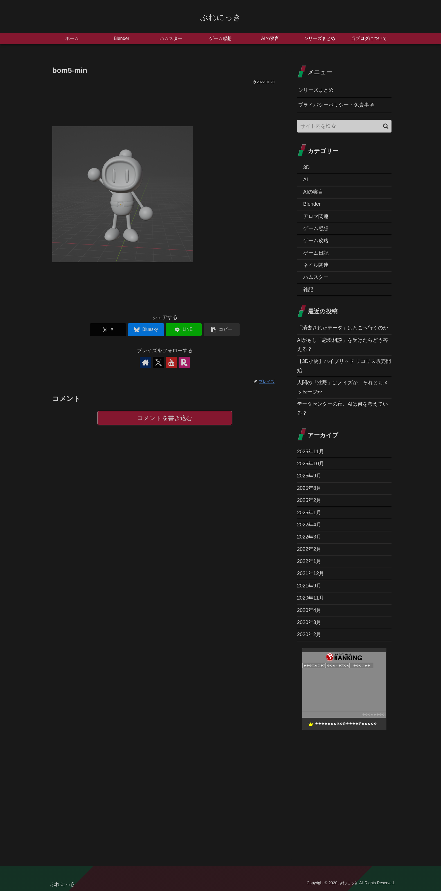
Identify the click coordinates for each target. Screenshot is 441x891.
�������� (373, 714)
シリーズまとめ (316, 90)
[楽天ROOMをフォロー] (184, 362)
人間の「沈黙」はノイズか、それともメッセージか (342, 387)
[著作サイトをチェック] (145, 362)
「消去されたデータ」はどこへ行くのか (342, 328)
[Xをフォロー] (158, 362)
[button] (222, 329)
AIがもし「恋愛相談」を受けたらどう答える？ (342, 344)
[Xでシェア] (108, 329)
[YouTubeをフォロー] (171, 362)
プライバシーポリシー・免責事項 (336, 105)
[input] (344, 126)
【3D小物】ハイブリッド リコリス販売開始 (344, 365)
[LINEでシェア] (184, 329)
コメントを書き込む (165, 417)
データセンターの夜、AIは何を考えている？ (342, 408)
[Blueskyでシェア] (146, 329)
